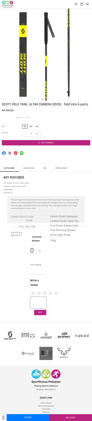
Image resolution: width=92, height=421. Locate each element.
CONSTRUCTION (28, 168)
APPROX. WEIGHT (61, 168)
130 (37, 126)
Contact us (46, 412)
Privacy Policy (46, 409)
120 (31, 126)
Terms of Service (46, 403)
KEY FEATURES (9, 168)
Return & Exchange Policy (46, 406)
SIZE (44, 168)
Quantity (5, 132)
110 (25, 126)
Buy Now (28, 417)
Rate (40, 312)
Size (3, 126)
